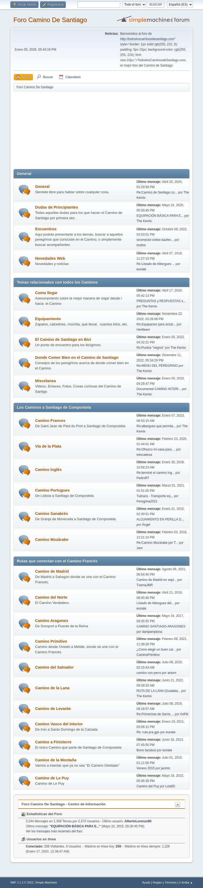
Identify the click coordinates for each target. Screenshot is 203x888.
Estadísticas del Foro (41, 814)
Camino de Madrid (52, 571)
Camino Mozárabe (51, 539)
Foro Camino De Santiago (50, 19)
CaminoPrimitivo (148, 655)
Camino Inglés (48, 469)
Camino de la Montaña (55, 760)
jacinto (165, 768)
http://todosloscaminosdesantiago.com (147, 39)
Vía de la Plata (48, 446)
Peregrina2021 (147, 501)
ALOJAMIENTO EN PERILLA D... (160, 519)
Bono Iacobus (146, 750)
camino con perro (149, 673)
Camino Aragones (51, 620)
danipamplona (152, 632)
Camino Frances (50, 420)
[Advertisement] (106, 129)
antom (171, 673)
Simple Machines (46, 882)
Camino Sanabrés (51, 513)
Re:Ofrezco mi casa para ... (156, 449)
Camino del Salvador (54, 667)
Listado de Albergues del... (155, 603)
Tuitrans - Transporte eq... (155, 496)
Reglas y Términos (165, 882)
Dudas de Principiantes (56, 207)
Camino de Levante (53, 708)
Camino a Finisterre (53, 742)
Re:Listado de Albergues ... (156, 264)
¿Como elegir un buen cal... (156, 649)
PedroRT (143, 478)
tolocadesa (144, 455)
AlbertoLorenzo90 (138, 821)
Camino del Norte (51, 597)
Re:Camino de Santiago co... (157, 192)
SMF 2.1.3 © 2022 (21, 882)
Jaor (140, 548)
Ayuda (146, 882)
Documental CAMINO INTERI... (159, 389)
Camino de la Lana (52, 688)
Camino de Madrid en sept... (157, 580)
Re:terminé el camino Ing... (156, 473)
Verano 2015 (146, 768)
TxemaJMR (145, 585)
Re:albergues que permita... (156, 426)
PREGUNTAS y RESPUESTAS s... (161, 301)
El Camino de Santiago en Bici (63, 339)
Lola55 (170, 786)
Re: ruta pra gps (148, 732)
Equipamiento (48, 319)
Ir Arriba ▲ (186, 882)
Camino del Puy (148, 786)
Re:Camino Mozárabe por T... (157, 543)
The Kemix (144, 221)
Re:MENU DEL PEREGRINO (157, 366)
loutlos (141, 245)
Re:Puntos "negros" (150, 348)
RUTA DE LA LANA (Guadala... (158, 691)
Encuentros (46, 229)
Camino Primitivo (51, 641)
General (42, 186)
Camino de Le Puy (52, 778)
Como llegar (46, 293)
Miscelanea (45, 381)
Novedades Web (50, 258)
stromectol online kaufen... (155, 240)
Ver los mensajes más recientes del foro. (54, 831)
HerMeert (143, 330)
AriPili (184, 714)
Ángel (146, 525)
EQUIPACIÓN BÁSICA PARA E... (160, 216)
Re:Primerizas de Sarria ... (155, 714)
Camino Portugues (52, 490)
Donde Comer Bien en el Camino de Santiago (76, 357)
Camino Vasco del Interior (59, 724)
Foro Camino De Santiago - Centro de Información (63, 804)
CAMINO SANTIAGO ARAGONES (161, 626)
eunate (141, 269)
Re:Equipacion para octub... (156, 324)
